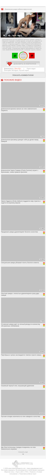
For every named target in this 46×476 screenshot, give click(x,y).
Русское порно (24, 70)
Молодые (15, 70)
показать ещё (23, 452)
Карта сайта (19, 472)
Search (42, 3)
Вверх (41, 444)
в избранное (23, 63)
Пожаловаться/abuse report (27, 474)
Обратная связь (9, 472)
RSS (26, 472)
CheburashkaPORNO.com (23, 3)
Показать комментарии (23, 75)
